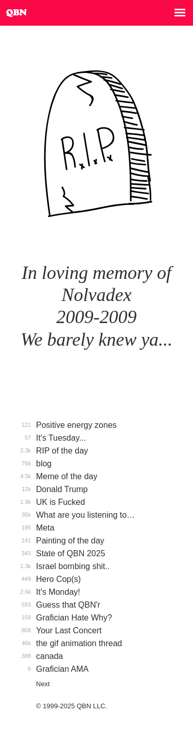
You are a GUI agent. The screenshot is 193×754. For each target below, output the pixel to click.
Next (43, 684)
